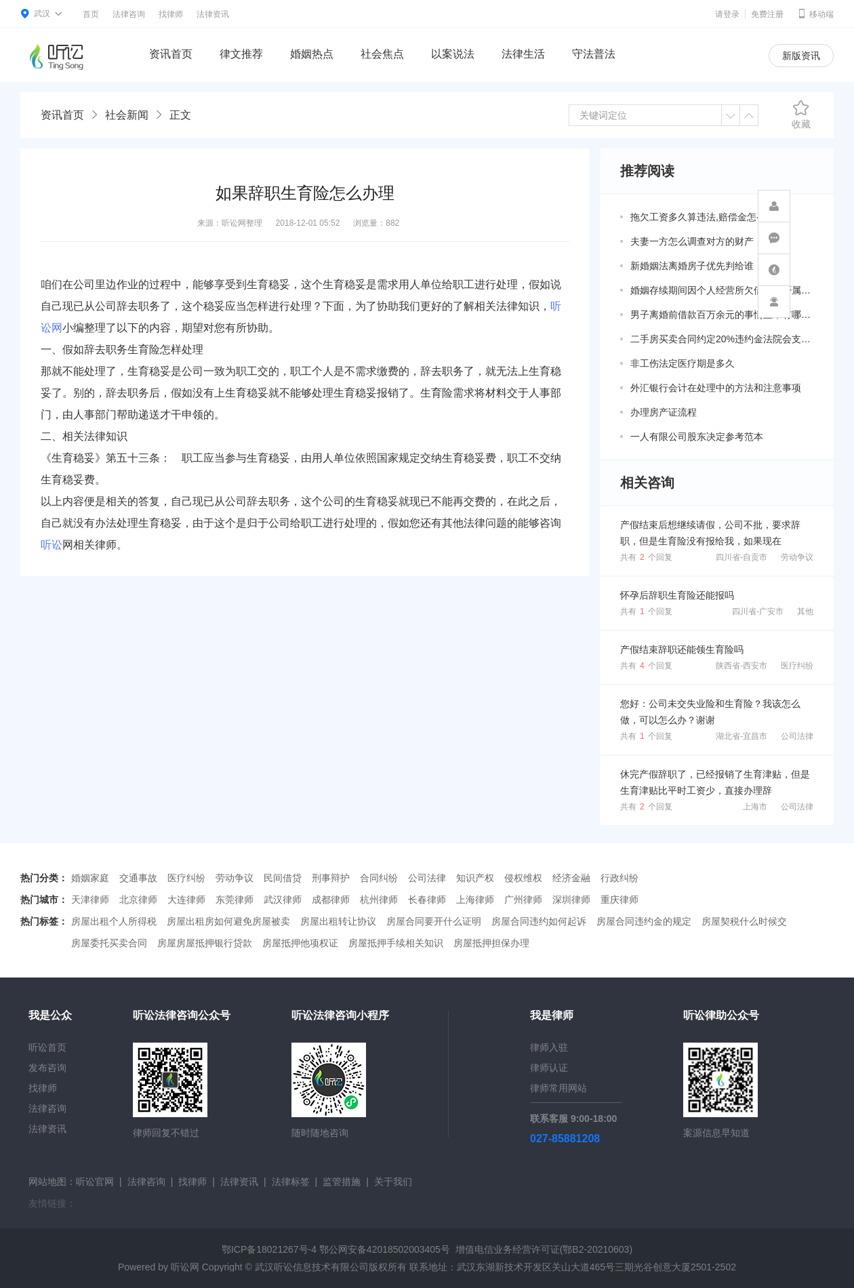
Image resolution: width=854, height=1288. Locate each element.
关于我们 (393, 1181)
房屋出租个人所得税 (114, 921)
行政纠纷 (619, 877)
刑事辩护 (331, 877)
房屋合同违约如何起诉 (538, 921)
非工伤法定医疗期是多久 (682, 363)
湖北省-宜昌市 (741, 736)
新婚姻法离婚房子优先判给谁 (692, 265)
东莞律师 (234, 899)
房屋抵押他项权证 (300, 943)
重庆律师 (619, 899)
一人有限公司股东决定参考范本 (696, 436)
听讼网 (185, 1267)
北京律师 (138, 899)
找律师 (171, 14)
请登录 (727, 14)
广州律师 (523, 899)
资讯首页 (170, 54)
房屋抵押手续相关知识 (395, 943)
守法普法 (593, 54)
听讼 (51, 544)
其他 (805, 611)
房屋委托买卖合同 (109, 943)
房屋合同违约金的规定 (643, 921)
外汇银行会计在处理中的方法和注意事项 (715, 387)
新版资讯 (801, 55)
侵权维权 (523, 877)
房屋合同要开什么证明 (433, 921)
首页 (91, 14)
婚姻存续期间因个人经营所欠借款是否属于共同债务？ (721, 290)
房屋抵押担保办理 (491, 943)
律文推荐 (241, 54)
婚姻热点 (311, 54)
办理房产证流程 (663, 412)
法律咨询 (129, 14)
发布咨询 (47, 1067)
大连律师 (186, 899)
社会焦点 (382, 54)
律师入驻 (549, 1047)
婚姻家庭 (90, 877)
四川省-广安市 (758, 611)
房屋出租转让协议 (338, 921)
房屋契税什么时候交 (744, 921)
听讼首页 (47, 1047)
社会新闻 (126, 115)
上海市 (755, 806)
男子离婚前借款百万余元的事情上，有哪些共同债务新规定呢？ (721, 314)
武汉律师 (283, 899)
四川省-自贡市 (741, 557)
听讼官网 (95, 1181)
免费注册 (767, 14)
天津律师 (90, 899)
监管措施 (342, 1181)
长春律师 (427, 899)
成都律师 (331, 899)
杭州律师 (379, 899)
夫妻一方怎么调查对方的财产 (692, 241)
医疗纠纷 (797, 665)
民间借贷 (283, 877)
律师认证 (549, 1067)
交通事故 (138, 877)
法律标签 (291, 1181)
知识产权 (475, 877)
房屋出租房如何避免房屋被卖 (228, 921)
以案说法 (452, 54)
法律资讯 (213, 14)
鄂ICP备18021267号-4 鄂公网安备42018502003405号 (336, 1249)
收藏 (801, 114)
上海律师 (475, 899)
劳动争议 (797, 557)
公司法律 (797, 736)
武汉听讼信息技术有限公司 (312, 1267)
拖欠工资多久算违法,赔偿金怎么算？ (707, 217)
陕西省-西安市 (741, 665)
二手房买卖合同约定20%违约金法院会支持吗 (721, 339)
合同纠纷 (379, 877)
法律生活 (523, 54)
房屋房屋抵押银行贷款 (204, 943)
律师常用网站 (558, 1088)
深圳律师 (571, 899)
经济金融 (571, 877)
